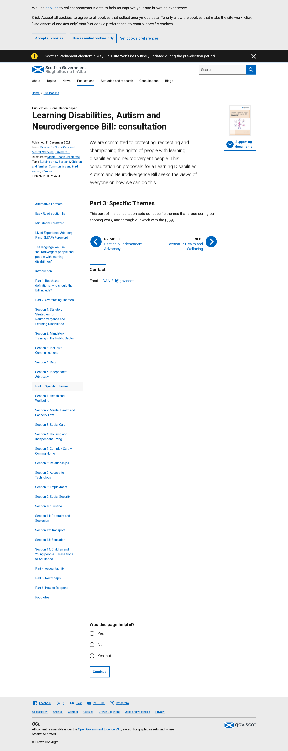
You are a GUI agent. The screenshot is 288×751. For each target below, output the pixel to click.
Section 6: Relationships (52, 463)
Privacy (160, 711)
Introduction (43, 271)
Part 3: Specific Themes (52, 386)
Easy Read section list (50, 213)
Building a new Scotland (55, 161)
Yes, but (104, 655)
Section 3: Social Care (50, 425)
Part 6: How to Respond (51, 588)
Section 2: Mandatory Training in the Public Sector (54, 336)
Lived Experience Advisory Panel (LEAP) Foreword (54, 235)
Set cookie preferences (139, 38)
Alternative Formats (49, 204)
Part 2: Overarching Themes (54, 300)
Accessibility (40, 711)
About (36, 81)
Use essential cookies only (93, 38)
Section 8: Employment (51, 487)
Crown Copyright (109, 711)
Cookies (88, 711)
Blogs (169, 81)
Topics (51, 81)
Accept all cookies (49, 38)
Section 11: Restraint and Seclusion (52, 518)
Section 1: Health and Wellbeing (50, 398)
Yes (101, 633)
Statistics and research (117, 81)
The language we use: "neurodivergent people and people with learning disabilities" (54, 254)
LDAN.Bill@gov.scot (117, 280)
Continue (99, 672)
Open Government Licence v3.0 (99, 729)
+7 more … (47, 171)
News (66, 81)
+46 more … (62, 152)
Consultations (149, 81)
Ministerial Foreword (49, 223)
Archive (58, 711)
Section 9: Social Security (53, 497)
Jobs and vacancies (137, 711)
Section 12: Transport (50, 530)
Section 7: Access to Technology (49, 475)
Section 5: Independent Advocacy (51, 374)
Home (36, 93)
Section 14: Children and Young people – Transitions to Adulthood (54, 554)
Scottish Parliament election (68, 56)
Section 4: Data (45, 362)
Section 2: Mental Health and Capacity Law (55, 412)
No (100, 644)
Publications (85, 81)
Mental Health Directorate (63, 157)
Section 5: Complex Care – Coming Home (53, 451)
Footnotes (42, 597)
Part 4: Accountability (50, 568)
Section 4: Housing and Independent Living (51, 436)
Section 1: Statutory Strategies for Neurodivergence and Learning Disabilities (50, 317)
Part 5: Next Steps (48, 578)
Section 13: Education (50, 540)
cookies (51, 8)
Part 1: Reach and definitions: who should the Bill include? (54, 285)
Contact (73, 711)
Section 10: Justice (48, 506)
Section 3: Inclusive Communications (48, 350)
